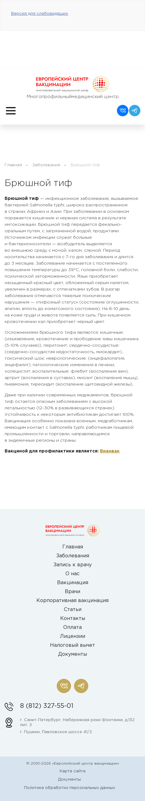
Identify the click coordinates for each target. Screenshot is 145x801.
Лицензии (72, 636)
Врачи (72, 591)
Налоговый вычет (72, 645)
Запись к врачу (72, 565)
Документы (72, 654)
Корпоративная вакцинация (72, 600)
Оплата (72, 627)
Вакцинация (72, 582)
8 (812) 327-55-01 (46, 706)
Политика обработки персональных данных (69, 788)
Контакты (72, 618)
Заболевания (46, 165)
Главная (13, 165)
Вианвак (110, 451)
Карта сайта (72, 771)
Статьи (72, 609)
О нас (72, 574)
